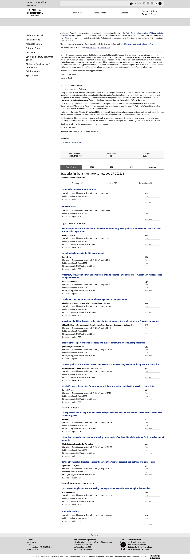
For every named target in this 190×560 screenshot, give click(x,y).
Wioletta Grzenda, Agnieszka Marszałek (77, 444)
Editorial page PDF (146, 183)
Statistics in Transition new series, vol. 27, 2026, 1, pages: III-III (86, 193)
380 (146, 444)
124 (146, 396)
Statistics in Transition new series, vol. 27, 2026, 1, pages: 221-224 (87, 515)
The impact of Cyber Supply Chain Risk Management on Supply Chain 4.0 (95, 299)
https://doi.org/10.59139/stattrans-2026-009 (78, 429)
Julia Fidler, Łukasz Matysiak (73, 347)
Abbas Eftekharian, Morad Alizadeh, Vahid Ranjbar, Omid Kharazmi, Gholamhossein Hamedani (98, 325)
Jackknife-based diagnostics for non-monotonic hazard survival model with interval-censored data (108, 386)
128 (146, 374)
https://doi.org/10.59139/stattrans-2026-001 (78, 244)
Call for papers (33, 71)
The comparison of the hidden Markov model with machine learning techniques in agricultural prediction (110, 364)
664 (146, 235)
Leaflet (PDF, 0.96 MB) (73, 143)
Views (146, 196)
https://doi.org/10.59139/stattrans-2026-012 (78, 501)
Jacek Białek (67, 257)
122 (146, 309)
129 (146, 331)
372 (146, 419)
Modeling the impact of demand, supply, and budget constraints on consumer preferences (103, 343)
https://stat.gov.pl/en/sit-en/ (98, 48)
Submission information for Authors (79, 189)
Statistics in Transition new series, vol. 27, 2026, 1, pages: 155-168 (87, 423)
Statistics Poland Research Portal (149, 12)
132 (146, 450)
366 (146, 492)
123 (146, 472)
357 (146, 390)
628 (146, 303)
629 (146, 282)
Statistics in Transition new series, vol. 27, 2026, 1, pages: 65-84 (86, 306)
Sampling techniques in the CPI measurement (83, 253)
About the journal (34, 35)
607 (146, 193)
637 (146, 368)
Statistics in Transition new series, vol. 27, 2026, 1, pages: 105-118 (87, 350)
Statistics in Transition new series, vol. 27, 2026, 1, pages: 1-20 (85, 238)
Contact (124, 13)
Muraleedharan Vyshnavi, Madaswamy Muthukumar (82, 368)
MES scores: (111, 154)
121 (146, 521)
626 (146, 325)
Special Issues (33, 75)
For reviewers (100, 13)
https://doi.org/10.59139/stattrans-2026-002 (78, 266)
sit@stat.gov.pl (32, 549)
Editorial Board (33, 48)
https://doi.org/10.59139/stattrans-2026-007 (78, 377)
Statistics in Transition (36, 2)
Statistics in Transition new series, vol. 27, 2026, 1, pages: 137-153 (86, 393)
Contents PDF (112, 183)
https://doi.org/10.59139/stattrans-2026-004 (78, 312)
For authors (77, 13)
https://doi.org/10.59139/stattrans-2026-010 (78, 453)
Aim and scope (33, 40)
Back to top (95, 535)
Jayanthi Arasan (68, 390)
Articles (30, 52)
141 (146, 241)
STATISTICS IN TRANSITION (35, 11)
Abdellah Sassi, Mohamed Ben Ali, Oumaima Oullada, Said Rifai (86, 303)
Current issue (71, 167)
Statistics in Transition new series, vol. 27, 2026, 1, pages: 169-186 (87, 447)
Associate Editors (34, 44)
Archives (152, 167)
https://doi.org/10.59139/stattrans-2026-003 (78, 291)
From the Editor (69, 206)
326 (146, 515)
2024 (112, 167)
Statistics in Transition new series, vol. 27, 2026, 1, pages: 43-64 (86, 285)
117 (146, 216)
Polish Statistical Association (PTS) (139, 33)
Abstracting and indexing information (38, 65)
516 (146, 466)
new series (31, 5)
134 (146, 263)
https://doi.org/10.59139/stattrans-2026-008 (79, 399)
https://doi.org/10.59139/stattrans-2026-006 (78, 356)
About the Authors (70, 511)
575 (146, 210)
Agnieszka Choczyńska (71, 466)
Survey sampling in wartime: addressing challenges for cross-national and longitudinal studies (106, 488)
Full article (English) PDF (71, 199)
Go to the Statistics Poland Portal (140, 547)
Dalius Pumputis (68, 235)
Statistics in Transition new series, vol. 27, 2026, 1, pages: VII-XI (86, 210)
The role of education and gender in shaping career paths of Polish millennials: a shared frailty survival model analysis (113, 438)
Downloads (148, 202)
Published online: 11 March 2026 (72, 178)
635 (146, 347)
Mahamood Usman (69, 282)
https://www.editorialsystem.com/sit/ (139, 44)
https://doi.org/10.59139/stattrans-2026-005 (78, 334)
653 (146, 257)
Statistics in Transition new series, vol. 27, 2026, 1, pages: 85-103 (86, 328)
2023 (131, 167)
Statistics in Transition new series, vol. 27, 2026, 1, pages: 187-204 (87, 469)
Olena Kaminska (68, 492)
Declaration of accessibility (138, 549)
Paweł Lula (66, 419)
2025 (92, 167)
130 (146, 288)
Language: (146, 154)
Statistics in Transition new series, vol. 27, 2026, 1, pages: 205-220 (87, 495)
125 (146, 199)
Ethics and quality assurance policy (39, 58)
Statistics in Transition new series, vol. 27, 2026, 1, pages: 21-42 (86, 260)
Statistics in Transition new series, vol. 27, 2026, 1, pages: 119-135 (87, 371)
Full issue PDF (77, 183)
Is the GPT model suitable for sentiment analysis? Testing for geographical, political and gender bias (108, 462)
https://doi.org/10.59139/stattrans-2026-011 (78, 475)
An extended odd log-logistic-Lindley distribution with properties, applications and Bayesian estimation (110, 321)
